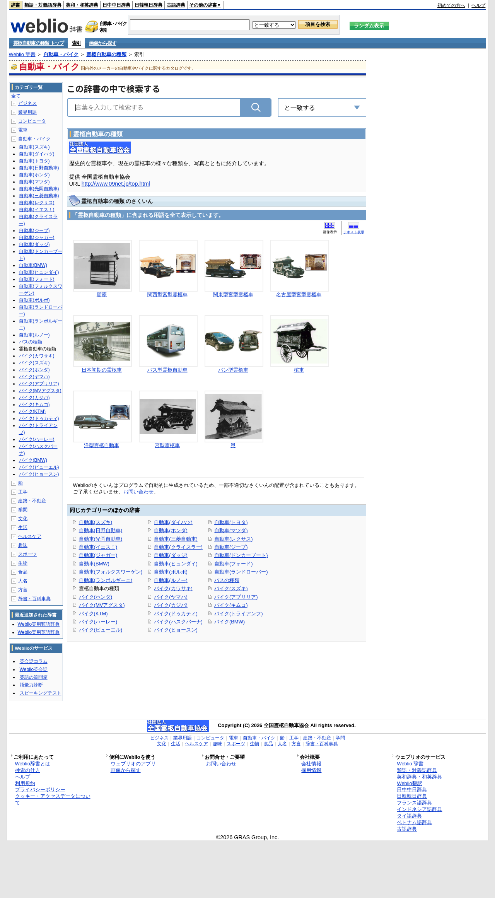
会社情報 (311, 764)
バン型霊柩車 (233, 370)
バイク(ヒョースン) (176, 630)
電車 (22, 130)
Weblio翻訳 (409, 783)
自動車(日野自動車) (101, 530)
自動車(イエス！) (98, 547)
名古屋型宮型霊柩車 (298, 294)
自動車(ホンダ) (171, 530)
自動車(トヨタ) (231, 522)
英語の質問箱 (34, 677)
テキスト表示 (353, 232)
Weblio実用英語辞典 (39, 632)
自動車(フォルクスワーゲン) (111, 572)
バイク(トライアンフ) (238, 613)
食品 (22, 572)
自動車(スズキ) (96, 522)
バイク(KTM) (93, 613)
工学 (22, 492)
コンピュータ (32, 121)
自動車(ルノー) (171, 580)
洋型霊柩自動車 (101, 445)
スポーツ (27, 554)
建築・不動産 (32, 501)
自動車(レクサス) (233, 539)
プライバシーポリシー (40, 789)
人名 (22, 581)
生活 (22, 527)
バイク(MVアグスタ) (102, 605)
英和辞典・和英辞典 (419, 777)
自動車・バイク (61, 54)
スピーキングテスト (40, 693)
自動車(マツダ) (231, 530)
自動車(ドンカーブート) (241, 555)
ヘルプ (478, 5)
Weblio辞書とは (32, 764)
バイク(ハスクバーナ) (178, 622)
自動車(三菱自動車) (176, 539)
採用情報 (311, 770)
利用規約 (25, 783)
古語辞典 (176, 5)
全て (15, 96)
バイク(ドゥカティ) (176, 613)
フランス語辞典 (414, 803)
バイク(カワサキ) (173, 588)
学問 (22, 509)
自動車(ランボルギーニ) (106, 580)
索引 (76, 43)
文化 (22, 518)
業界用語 (27, 112)
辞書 (15, 5)
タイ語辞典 (409, 816)
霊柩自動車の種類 (106, 54)
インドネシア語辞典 (419, 809)
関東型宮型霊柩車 (233, 294)
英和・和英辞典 (82, 5)
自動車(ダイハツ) (173, 522)
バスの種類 (226, 580)
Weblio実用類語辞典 (39, 624)
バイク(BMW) (229, 622)
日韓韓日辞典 (148, 5)
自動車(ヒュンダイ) (176, 564)
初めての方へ (451, 5)
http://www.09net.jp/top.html (116, 184)
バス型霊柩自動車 (167, 370)
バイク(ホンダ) (96, 597)
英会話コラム (34, 661)
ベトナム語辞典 (414, 822)
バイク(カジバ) (171, 605)
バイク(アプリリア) (236, 597)
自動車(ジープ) (231, 547)
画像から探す (102, 43)
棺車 (299, 370)
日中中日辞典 (116, 5)
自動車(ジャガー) (98, 555)
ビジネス (27, 103)
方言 (22, 589)
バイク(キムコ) (231, 605)
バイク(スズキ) (231, 588)
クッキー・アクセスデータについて (52, 799)
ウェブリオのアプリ (133, 764)
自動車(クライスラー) (178, 547)
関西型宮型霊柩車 (167, 294)
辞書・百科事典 (34, 598)
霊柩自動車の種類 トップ (38, 43)
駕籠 (102, 294)
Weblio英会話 (34, 669)
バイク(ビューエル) (101, 630)
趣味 (22, 545)
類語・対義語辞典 (42, 5)
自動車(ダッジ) (171, 555)
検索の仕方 (27, 770)
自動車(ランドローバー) (241, 572)
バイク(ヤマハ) (171, 597)
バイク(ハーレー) (98, 622)
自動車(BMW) (94, 564)
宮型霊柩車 (167, 445)
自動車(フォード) (233, 564)
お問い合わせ (138, 492)
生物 (22, 563)
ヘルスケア (29, 536)
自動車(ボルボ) (171, 572)
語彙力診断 (31, 685)
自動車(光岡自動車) (101, 539)
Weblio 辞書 (22, 54)
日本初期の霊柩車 (102, 370)
